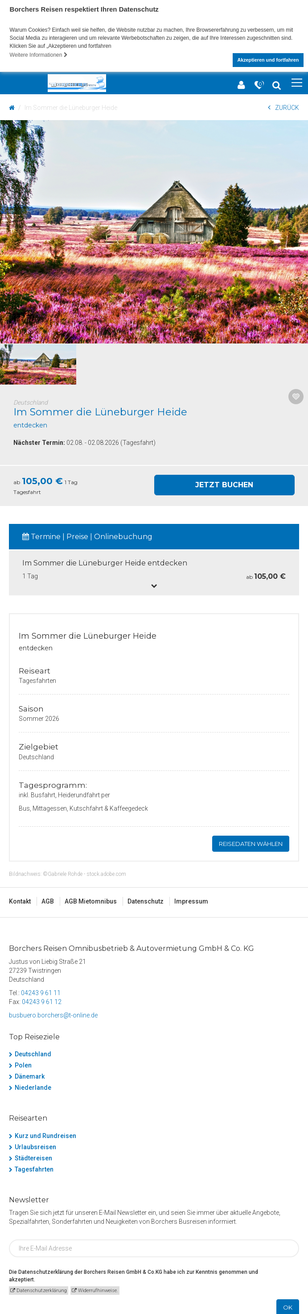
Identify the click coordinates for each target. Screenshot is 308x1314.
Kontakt (20, 900)
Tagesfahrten (34, 1168)
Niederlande (33, 1086)
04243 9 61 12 (42, 1000)
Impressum (191, 900)
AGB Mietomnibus (91, 900)
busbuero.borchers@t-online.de (53, 1013)
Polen (23, 1063)
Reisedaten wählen (251, 842)
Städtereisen (33, 1156)
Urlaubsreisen (35, 1145)
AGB (47, 900)
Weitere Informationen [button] (39, 55)
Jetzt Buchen (224, 483)
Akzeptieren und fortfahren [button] (268, 60)
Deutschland (33, 1052)
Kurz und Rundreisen (45, 1134)
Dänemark (30, 1075)
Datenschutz (145, 900)
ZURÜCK (283, 106)
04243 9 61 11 (41, 991)
